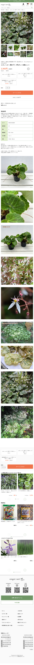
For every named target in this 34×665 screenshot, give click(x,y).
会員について (20, 613)
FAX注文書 (17, 602)
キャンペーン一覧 (5, 616)
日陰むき (7, 9)
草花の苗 (2, 9)
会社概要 (19, 616)
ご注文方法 (20, 610)
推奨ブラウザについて (22, 622)
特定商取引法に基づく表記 (7, 625)
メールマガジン (21, 625)
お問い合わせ (20, 619)
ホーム (3, 610)
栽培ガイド (4, 619)
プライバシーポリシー (6, 622)
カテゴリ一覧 (4, 613)
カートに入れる (17, 92)
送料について (4, 105)
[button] (25, 499)
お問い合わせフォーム (17, 597)
